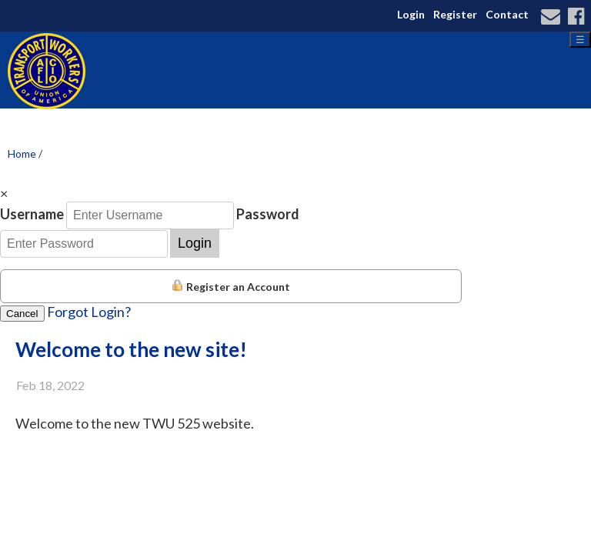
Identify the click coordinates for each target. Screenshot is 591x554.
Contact (507, 14)
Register (455, 14)
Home (22, 153)
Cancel (22, 313)
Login (411, 14)
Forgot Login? (89, 311)
